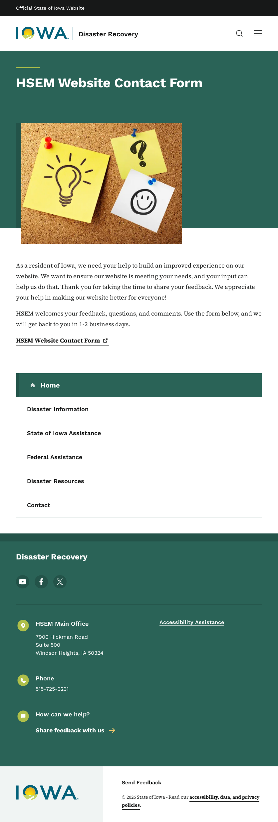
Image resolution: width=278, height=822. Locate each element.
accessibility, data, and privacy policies (190, 801)
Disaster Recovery (108, 34)
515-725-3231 (52, 689)
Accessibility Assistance (191, 622)
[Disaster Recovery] (42, 33)
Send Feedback (141, 782)
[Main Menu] (258, 33)
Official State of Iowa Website (50, 8)
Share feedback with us (76, 730)
